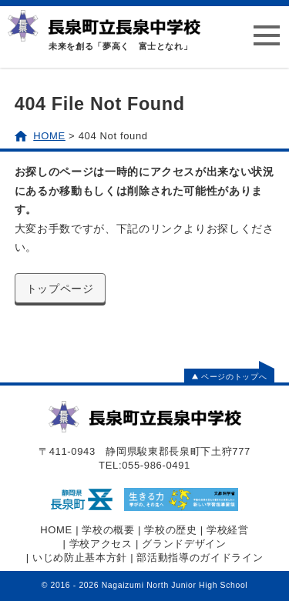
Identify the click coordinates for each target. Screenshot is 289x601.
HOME (56, 530)
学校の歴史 (170, 530)
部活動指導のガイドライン (199, 557)
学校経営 (228, 530)
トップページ (60, 288)
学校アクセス (101, 543)
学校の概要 (108, 530)
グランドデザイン (184, 543)
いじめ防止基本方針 (79, 557)
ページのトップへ (229, 376)
